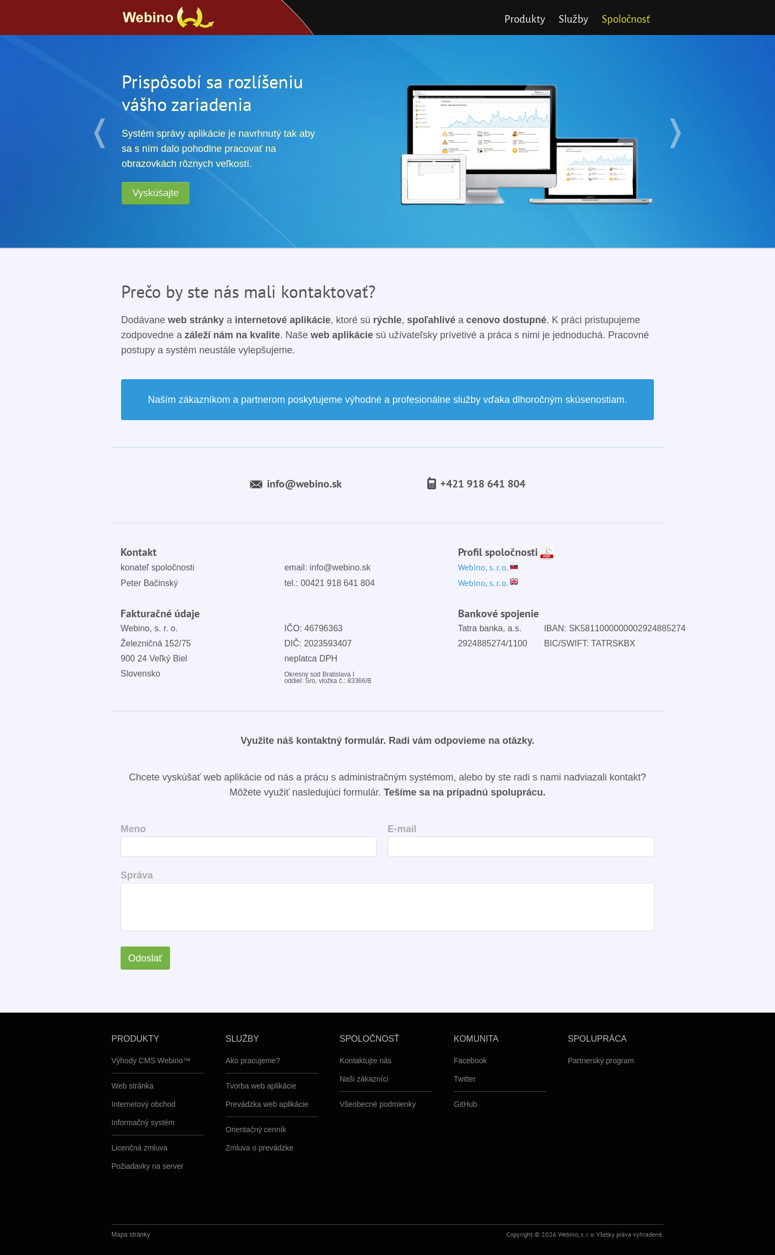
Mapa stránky (130, 1234)
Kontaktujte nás (366, 1060)
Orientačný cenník (256, 1129)
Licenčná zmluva (139, 1148)
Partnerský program (601, 1060)
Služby (573, 19)
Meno (133, 829)
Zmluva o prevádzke (259, 1148)
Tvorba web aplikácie (261, 1086)
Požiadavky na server (147, 1166)
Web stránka (132, 1086)
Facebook (470, 1060)
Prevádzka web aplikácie (267, 1104)
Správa (137, 875)
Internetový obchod (143, 1104)
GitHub (465, 1104)
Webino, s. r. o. (488, 567)
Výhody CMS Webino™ (151, 1060)
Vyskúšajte (155, 192)
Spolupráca (597, 1038)
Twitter (465, 1079)
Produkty (524, 19)
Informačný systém (142, 1122)
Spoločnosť (626, 19)
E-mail (402, 829)
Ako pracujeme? (253, 1060)
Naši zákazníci (364, 1079)
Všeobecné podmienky (378, 1104)
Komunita (476, 1038)
